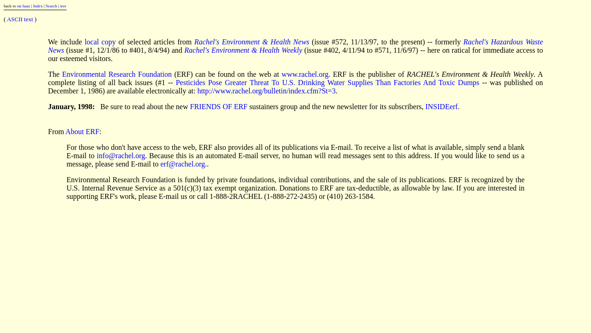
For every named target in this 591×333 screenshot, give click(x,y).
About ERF (82, 132)
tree (63, 6)
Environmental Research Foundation (117, 74)
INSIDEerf (441, 107)
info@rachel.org (121, 156)
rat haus (23, 6)
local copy (100, 42)
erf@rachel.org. (184, 164)
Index (38, 6)
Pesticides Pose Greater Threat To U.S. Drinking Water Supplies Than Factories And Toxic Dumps (327, 82)
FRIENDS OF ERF (218, 107)
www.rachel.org (305, 74)
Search (51, 6)
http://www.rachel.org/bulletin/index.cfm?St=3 (266, 91)
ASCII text (20, 19)
